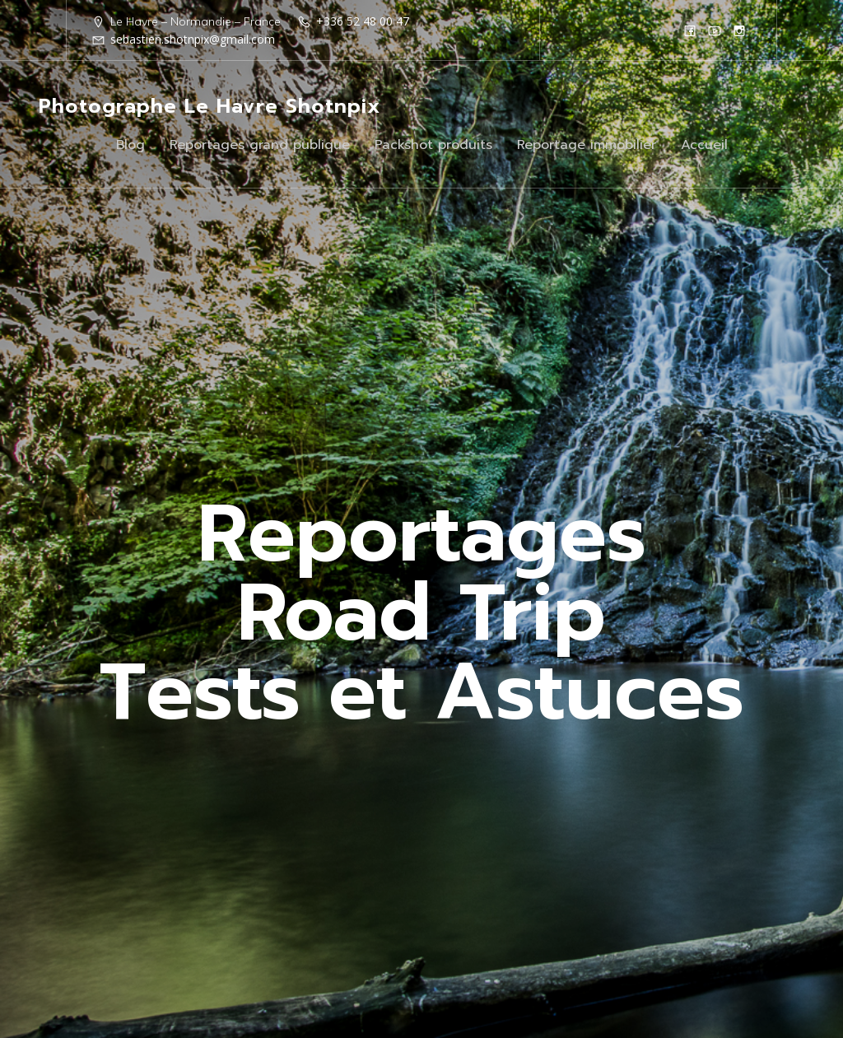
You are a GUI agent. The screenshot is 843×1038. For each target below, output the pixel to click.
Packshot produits (433, 145)
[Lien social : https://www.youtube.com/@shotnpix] (714, 30)
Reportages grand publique (260, 145)
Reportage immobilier (586, 145)
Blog (130, 145)
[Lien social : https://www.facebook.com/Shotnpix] (690, 30)
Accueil (704, 145)
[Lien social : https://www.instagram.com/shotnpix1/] (739, 30)
